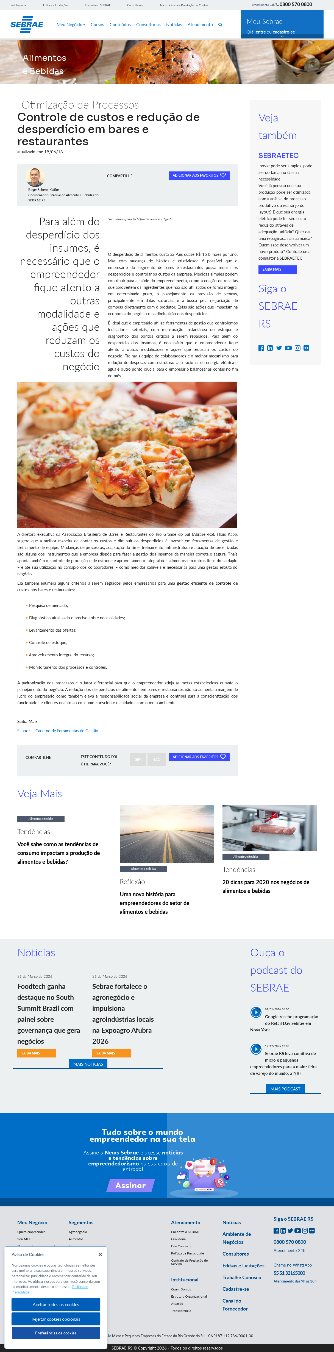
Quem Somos (181, 1289)
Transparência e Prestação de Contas (184, 5)
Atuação (177, 1303)
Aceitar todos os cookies (56, 1304)
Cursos (97, 24)
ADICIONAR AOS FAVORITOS (199, 175)
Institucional (18, 5)
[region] (55, 1298)
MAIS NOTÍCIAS (88, 1064)
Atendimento (200, 24)
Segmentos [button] (81, 1222)
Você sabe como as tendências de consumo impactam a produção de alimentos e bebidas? (58, 853)
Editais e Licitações (55, 5)
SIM (138, 759)
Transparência (181, 1311)
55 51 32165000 (289, 1273)
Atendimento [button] (185, 1222)
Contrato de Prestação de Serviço (189, 1262)
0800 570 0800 (296, 4)
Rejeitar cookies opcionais (56, 1319)
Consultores (135, 5)
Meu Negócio (71, 24)
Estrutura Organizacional (189, 1296)
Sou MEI (23, 1239)
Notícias (174, 24)
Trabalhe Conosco (241, 1277)
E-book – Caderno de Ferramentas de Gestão (57, 730)
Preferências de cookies (55, 1333)
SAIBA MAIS (272, 269)
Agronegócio (78, 1232)
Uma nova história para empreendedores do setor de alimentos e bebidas (155, 903)
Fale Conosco (181, 1246)
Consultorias (148, 24)
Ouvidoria (178, 1239)
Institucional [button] (184, 1279)
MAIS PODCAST (285, 1088)
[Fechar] (100, 1254)
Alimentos (76, 1239)
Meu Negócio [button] (32, 1222)
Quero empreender (31, 1232)
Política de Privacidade (187, 1253)
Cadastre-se (235, 1289)
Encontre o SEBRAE (98, 5)
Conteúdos (120, 24)
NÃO (156, 759)
